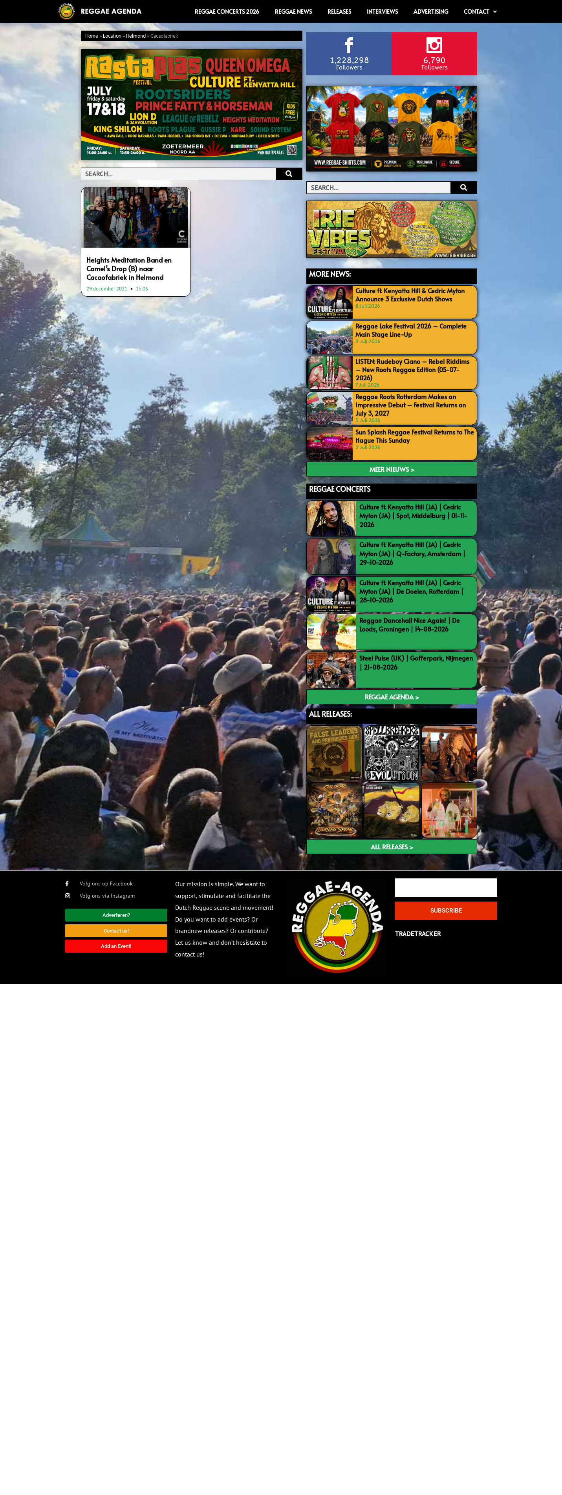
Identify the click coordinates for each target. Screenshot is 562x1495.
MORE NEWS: (330, 273)
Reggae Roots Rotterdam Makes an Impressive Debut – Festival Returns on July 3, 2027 (410, 404)
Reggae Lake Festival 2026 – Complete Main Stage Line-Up (411, 329)
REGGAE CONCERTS (339, 488)
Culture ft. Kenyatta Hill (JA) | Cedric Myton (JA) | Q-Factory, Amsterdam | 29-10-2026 (412, 553)
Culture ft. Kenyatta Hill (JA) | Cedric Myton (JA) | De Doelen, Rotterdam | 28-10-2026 (411, 590)
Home (91, 36)
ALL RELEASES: (330, 713)
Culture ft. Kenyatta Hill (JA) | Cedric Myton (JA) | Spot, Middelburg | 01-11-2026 (413, 515)
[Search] (289, 174)
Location (112, 36)
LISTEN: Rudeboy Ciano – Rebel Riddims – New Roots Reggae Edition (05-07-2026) (412, 369)
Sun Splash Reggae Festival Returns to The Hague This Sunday (414, 435)
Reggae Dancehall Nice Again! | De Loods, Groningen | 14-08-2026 (409, 624)
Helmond (136, 36)
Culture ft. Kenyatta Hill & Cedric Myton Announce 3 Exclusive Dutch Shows (410, 294)
